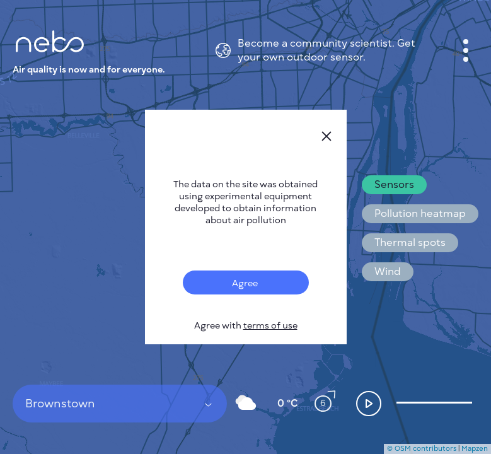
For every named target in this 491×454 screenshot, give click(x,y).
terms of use (270, 326)
